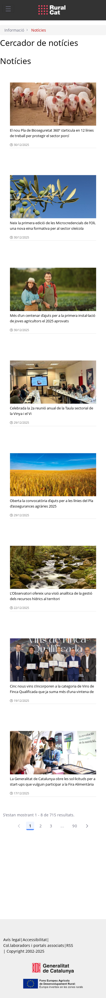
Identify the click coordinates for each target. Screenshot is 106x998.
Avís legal (12, 939)
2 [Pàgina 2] (40, 825)
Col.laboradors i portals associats (33, 945)
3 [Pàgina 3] (51, 825)
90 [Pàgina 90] (74, 825)
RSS (69, 945)
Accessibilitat (35, 939)
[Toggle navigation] (8, 8)
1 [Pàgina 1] (30, 825)
